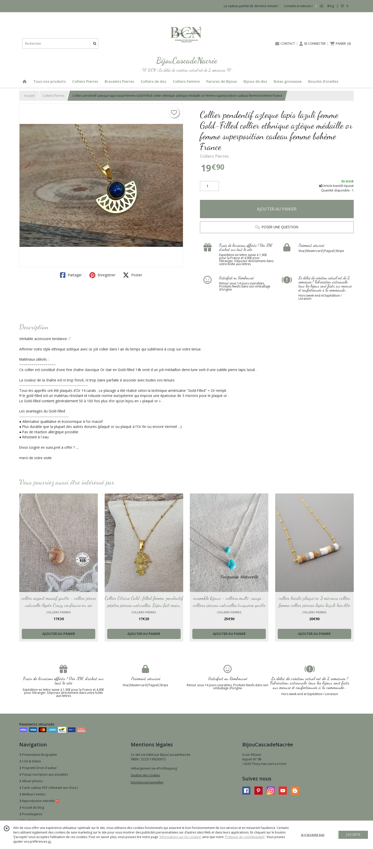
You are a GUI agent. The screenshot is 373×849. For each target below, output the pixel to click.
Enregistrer (102, 275)
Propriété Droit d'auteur (38, 768)
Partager (71, 275)
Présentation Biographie (38, 754)
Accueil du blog (31, 807)
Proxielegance (30, 814)
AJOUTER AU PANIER (276, 209)
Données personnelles (147, 782)
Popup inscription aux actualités (43, 774)
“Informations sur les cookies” (180, 837)
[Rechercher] (94, 44)
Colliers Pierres (53, 95)
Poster (132, 275)
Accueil (29, 95)
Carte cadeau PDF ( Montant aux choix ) (48, 788)
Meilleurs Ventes (32, 794)
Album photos (31, 781)
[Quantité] (209, 186)
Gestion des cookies (145, 775)
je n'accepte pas (312, 834)
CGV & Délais (30, 761)
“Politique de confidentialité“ (245, 837)
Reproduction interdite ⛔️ (39, 801)
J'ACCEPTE (353, 834)
